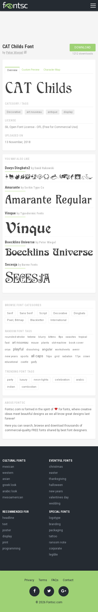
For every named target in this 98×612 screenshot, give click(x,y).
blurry (42, 336)
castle (24, 362)
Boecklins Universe (20, 242)
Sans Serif (26, 313)
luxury (23, 379)
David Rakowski (44, 168)
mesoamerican (12, 497)
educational (11, 362)
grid (56, 356)
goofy (34, 362)
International (58, 320)
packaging (56, 530)
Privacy (29, 580)
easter (53, 473)
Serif (10, 313)
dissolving (32, 349)
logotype (54, 518)
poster (6, 530)
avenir (76, 349)
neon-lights (41, 379)
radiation (67, 356)
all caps (37, 356)
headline (8, 518)
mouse (35, 342)
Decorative (14, 112)
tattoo (53, 536)
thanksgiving (57, 479)
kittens (52, 337)
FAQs (54, 580)
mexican (8, 466)
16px (49, 356)
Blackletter (37, 320)
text (5, 524)
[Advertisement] (41, 28)
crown (86, 356)
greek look (9, 485)
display (68, 112)
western (7, 473)
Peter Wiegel (14, 52)
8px (60, 336)
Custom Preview (31, 69)
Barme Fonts (30, 264)
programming (11, 548)
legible (53, 554)
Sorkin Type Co (34, 187)
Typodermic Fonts (32, 213)
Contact (68, 580)
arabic (80, 379)
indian (11, 386)
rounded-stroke (15, 336)
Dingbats (79, 313)
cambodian (29, 386)
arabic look (9, 491)
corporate (55, 548)
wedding (54, 503)
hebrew (31, 337)
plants (45, 342)
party (10, 379)
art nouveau (34, 112)
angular (47, 349)
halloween (56, 485)
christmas (56, 466)
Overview (12, 70)
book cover (76, 342)
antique (52, 112)
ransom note (57, 542)
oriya (7, 349)
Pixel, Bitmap (15, 320)
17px (78, 356)
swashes (70, 337)
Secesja (11, 264)
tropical (83, 337)
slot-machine (59, 342)
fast (7, 342)
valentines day (59, 497)
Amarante (12, 187)
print (5, 542)
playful (18, 349)
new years (11, 356)
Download (82, 47)
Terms (43, 580)
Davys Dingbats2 (17, 168)
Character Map (51, 69)
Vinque (10, 213)
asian (6, 479)
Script (43, 313)
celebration (62, 379)
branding (55, 524)
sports (24, 356)
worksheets (62, 349)
